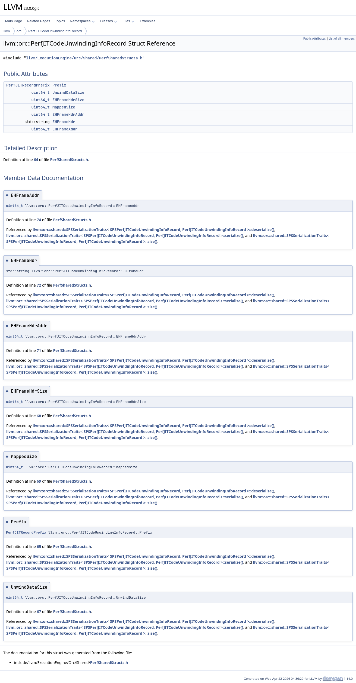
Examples (147, 21)
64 (36, 159)
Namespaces (82, 21)
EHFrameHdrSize (68, 99)
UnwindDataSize (68, 92)
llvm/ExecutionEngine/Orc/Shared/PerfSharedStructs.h (84, 58)
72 (39, 285)
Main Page (13, 21)
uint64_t (40, 92)
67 (39, 611)
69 (39, 481)
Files (128, 21)
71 (39, 350)
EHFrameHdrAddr (68, 114)
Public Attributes (314, 38)
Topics (60, 21)
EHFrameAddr (64, 129)
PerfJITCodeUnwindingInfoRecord (55, 31)
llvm (7, 31)
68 (39, 415)
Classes (108, 21)
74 (39, 219)
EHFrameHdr (63, 121)
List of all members (342, 38)
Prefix (59, 85)
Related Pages (38, 21)
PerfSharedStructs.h (69, 159)
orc (19, 31)
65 (39, 546)
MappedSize (63, 107)
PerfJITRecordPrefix (28, 85)
